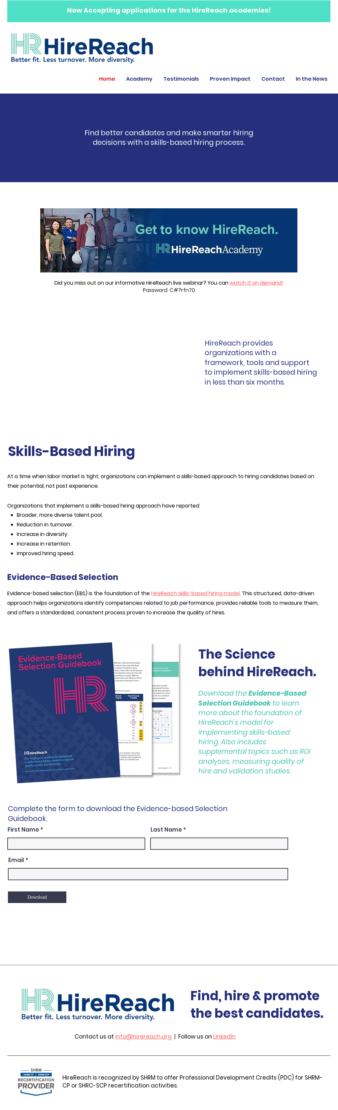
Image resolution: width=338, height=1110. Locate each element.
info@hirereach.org (143, 1037)
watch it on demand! (256, 283)
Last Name (166, 830)
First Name (23, 830)
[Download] (37, 897)
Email (16, 860)
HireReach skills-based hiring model (195, 593)
